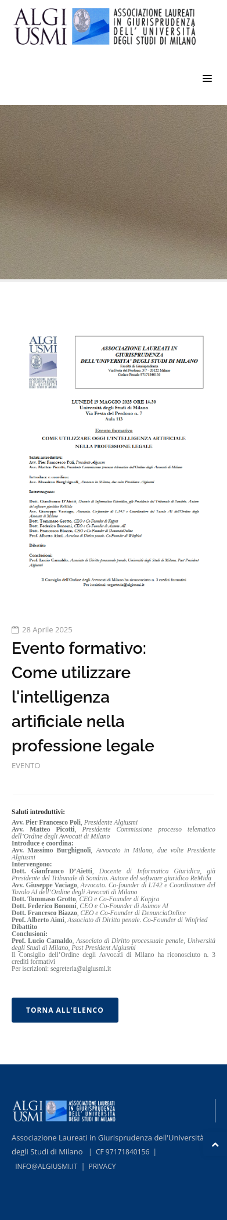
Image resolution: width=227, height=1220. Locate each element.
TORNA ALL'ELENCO (65, 1010)
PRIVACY (102, 1166)
